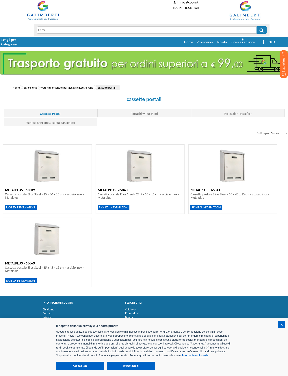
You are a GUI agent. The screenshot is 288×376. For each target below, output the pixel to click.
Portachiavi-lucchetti (144, 114)
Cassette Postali (50, 114)
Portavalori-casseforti (238, 114)
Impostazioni (131, 365)
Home (188, 42)
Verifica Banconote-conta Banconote (50, 123)
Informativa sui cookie (195, 355)
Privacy (47, 317)
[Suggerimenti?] (280, 58)
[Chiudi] (281, 324)
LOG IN (177, 8)
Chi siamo (48, 309)
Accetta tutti (80, 365)
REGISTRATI (192, 8)
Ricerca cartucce (243, 42)
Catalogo (130, 309)
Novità (222, 42)
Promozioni (205, 42)
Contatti (47, 313)
